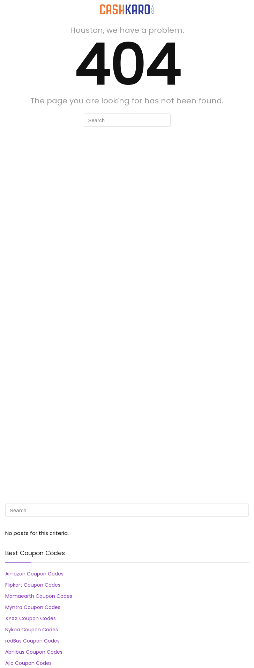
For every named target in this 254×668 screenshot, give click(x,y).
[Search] (243, 9)
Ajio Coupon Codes (28, 663)
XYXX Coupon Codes (30, 618)
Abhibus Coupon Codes (33, 651)
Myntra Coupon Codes (32, 607)
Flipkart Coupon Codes (32, 584)
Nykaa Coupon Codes (31, 629)
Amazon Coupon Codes (34, 573)
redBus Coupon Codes (32, 640)
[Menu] (8, 9)
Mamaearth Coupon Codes (38, 596)
